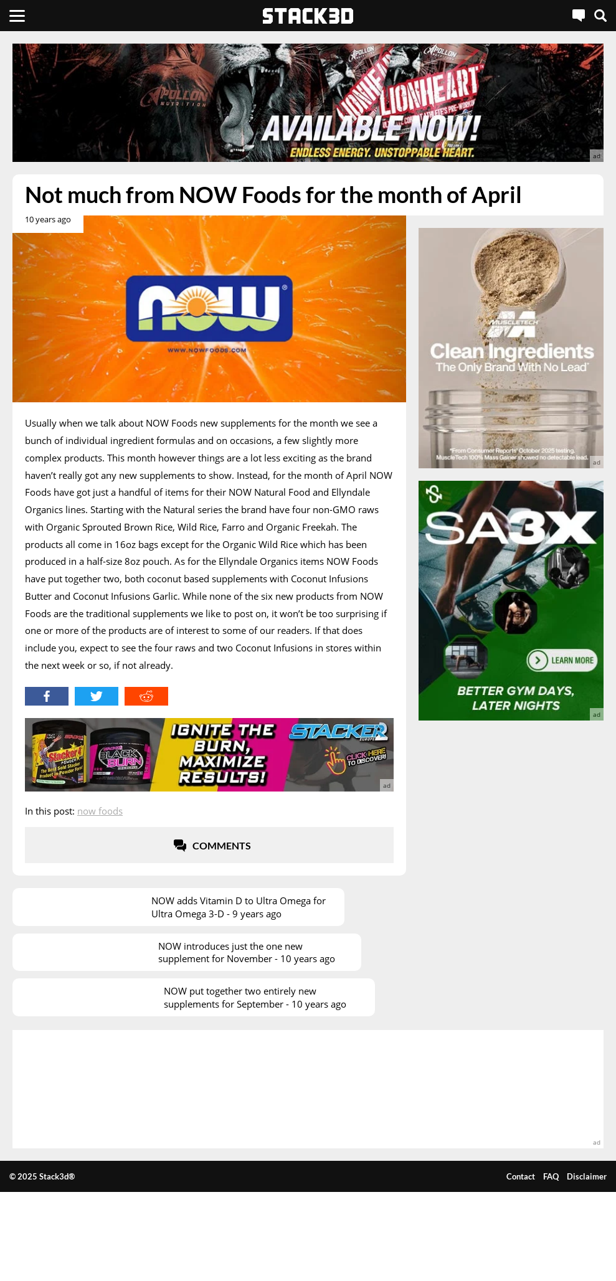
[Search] (600, 15)
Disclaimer (587, 1176)
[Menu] (17, 15)
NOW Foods (100, 811)
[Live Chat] (578, 15)
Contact (520, 1176)
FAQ (551, 1176)
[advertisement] (308, 103)
